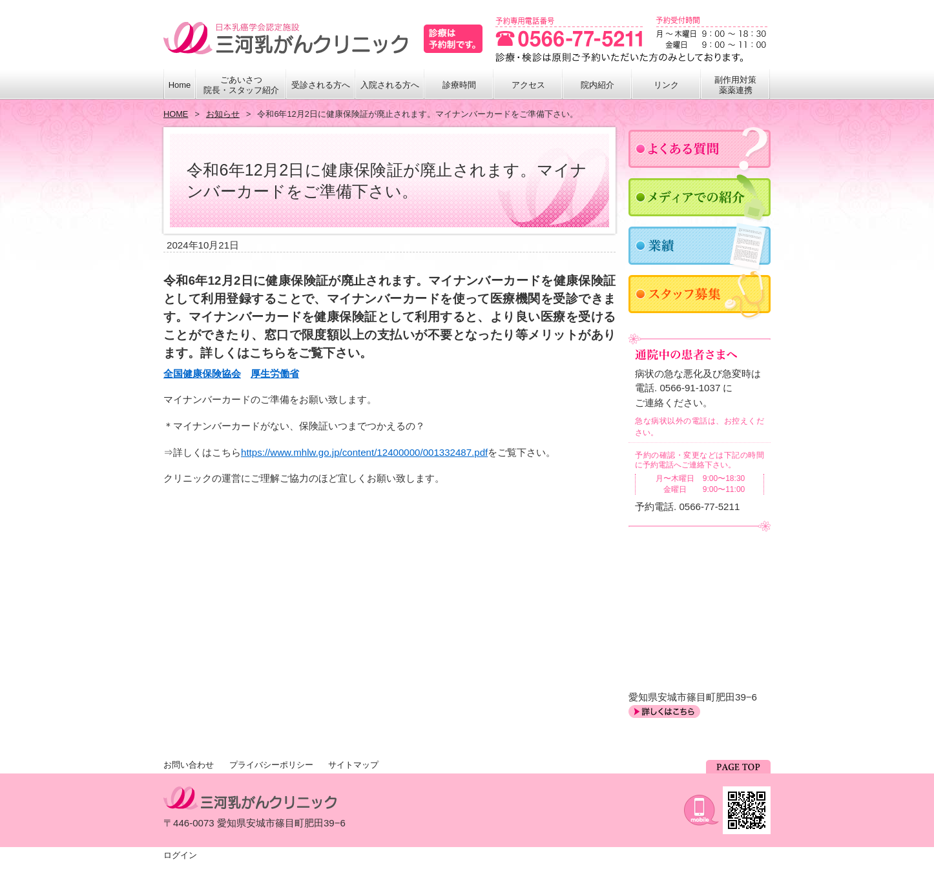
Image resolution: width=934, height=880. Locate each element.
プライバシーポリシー (271, 765)
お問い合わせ (188, 765)
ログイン (180, 855)
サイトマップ (353, 765)
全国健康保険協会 (202, 373)
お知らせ (223, 114)
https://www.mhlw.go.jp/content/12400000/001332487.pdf (364, 452)
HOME (175, 114)
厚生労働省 (275, 373)
